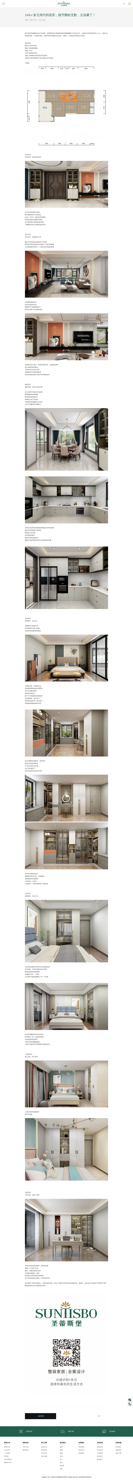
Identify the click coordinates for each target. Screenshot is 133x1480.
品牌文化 (44, 1447)
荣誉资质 (44, 1450)
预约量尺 (100, 1459)
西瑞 (61, 1450)
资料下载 (66, 1431)
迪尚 (61, 1447)
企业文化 (7, 1450)
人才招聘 (7, 1453)
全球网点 (118, 1447)
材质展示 (100, 1456)
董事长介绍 (7, 1462)
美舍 (61, 1462)
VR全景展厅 (8, 1459)
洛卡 (61, 1459)
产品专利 (44, 1453)
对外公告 (26, 1447)
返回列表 (40, 1416)
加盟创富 (118, 1450)
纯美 (61, 1469)
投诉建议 (108, 1431)
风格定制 (100, 1447)
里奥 (61, 1456)
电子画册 (44, 1456)
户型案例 (100, 1453)
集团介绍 (7, 1447)
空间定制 (100, 1450)
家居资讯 (26, 1450)
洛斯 (61, 1453)
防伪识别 (25, 1431)
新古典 (62, 1465)
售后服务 (81, 1447)
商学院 (6, 1456)
